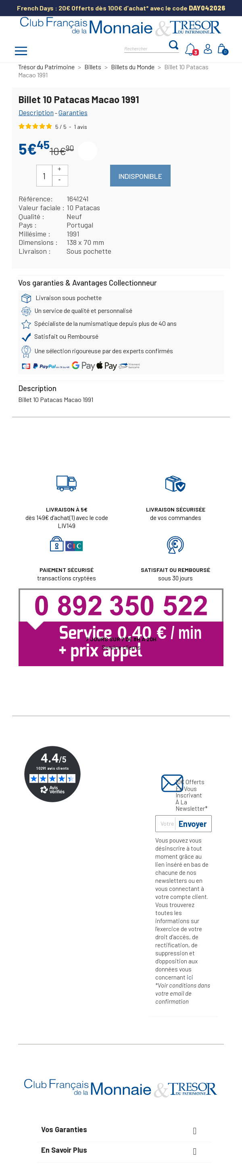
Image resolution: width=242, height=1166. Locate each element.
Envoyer (193, 823)
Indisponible (140, 176)
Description (36, 112)
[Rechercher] (146, 47)
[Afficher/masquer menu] (21, 52)
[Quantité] (44, 176)
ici (190, 977)
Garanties (73, 112)
